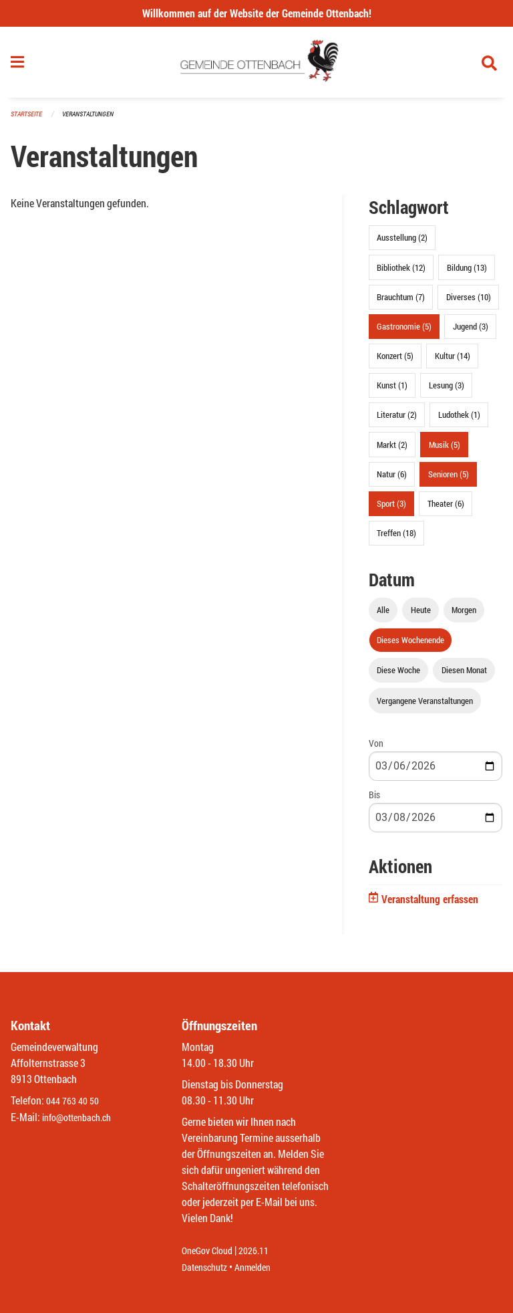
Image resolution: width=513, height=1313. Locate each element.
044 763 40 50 (76, 1101)
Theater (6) (446, 509)
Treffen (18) (396, 538)
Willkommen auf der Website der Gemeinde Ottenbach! (256, 13)
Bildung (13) (467, 272)
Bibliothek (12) (401, 272)
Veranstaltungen (93, 120)
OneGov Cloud (211, 1251)
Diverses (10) (468, 302)
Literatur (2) (397, 420)
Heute (421, 615)
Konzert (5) (395, 361)
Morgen (464, 615)
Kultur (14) (452, 361)
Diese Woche (398, 676)
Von (376, 748)
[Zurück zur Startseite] (257, 65)
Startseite (28, 120)
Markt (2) (392, 450)
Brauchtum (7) (401, 302)
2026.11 (263, 1251)
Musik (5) (444, 450)
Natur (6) (392, 479)
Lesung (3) (446, 391)
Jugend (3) (470, 331)
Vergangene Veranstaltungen (425, 706)
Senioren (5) (448, 479)
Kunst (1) (392, 391)
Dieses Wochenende (410, 645)
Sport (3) (391, 509)
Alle (383, 615)
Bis (374, 800)
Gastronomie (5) (404, 331)
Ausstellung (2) (402, 243)
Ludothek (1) (459, 420)
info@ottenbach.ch (82, 1117)
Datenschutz (208, 1267)
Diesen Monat (464, 676)
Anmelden (262, 1267)
